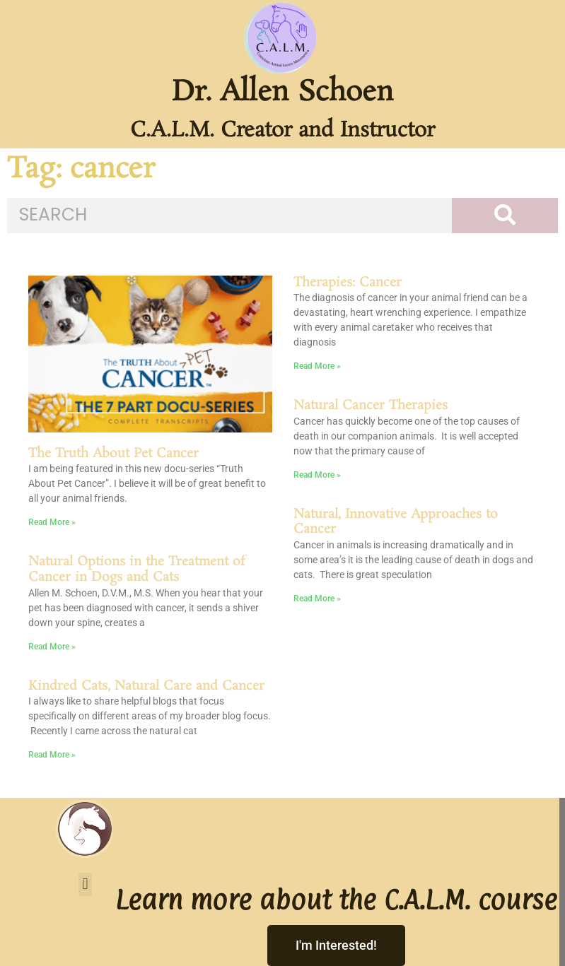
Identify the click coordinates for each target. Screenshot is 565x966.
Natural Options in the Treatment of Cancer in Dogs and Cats (136, 570)
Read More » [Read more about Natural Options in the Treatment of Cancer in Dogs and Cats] (52, 647)
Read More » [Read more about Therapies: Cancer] (317, 366)
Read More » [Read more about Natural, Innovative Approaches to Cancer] (317, 598)
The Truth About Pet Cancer (113, 453)
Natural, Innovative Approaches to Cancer (395, 522)
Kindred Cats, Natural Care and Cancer (146, 686)
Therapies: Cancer (347, 282)
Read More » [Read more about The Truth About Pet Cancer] (52, 522)
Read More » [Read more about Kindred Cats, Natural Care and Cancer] (52, 755)
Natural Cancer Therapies (370, 405)
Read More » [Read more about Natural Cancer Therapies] (317, 475)
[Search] (505, 215)
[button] (85, 884)
